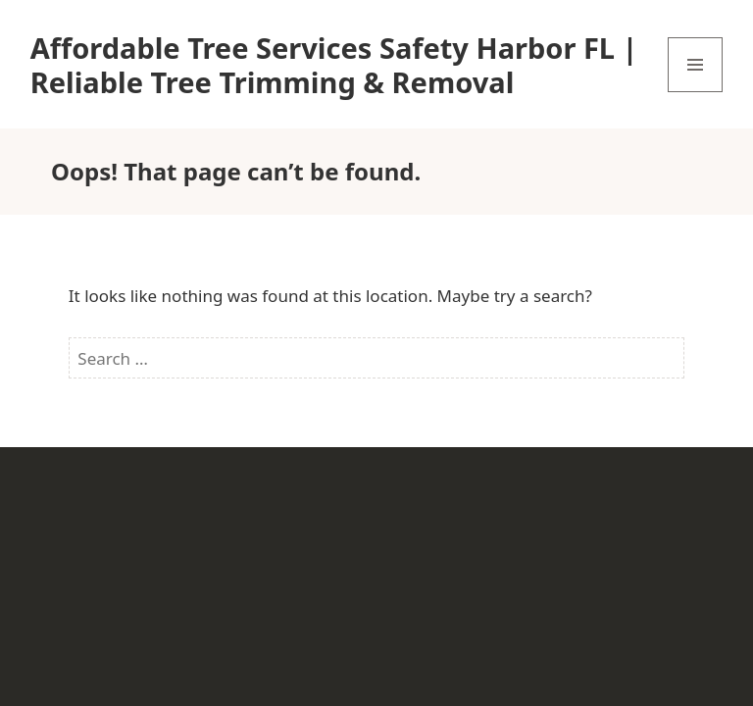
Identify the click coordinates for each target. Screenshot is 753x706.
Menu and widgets (696, 91)
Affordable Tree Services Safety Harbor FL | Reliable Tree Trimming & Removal (334, 64)
